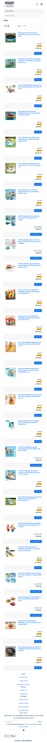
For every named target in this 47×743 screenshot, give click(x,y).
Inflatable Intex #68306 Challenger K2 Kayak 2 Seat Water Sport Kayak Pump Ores (29, 60)
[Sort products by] (32, 25)
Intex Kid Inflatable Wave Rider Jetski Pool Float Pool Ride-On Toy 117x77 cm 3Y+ (29, 472)
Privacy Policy (23, 703)
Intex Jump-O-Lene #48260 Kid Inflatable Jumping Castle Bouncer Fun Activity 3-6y (29, 317)
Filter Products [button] (9, 11)
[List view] (8, 26)
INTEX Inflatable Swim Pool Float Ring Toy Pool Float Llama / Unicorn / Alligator (29, 241)
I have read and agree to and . (23, 725)
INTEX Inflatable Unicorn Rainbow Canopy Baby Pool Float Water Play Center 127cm (29, 265)
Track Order (23, 681)
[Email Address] (20, 721)
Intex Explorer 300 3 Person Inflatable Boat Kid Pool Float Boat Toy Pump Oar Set (29, 113)
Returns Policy (23, 707)
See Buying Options (36, 234)
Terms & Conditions (31, 724)
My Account (23, 677)
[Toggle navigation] (37, 4)
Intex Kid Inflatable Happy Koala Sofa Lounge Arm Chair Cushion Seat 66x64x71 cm (28, 370)
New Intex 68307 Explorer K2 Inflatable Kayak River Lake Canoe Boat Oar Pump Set (29, 548)
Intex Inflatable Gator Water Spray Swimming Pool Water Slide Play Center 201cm (29, 139)
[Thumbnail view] (5, 26)
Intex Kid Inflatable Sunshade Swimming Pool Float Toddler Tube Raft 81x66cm (29, 448)
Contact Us (23, 694)
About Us (23, 690)
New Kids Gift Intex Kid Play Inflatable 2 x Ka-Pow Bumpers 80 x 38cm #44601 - (29, 622)
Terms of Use (23, 699)
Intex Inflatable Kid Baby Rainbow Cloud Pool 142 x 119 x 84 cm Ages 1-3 (29, 165)
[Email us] (23, 730)
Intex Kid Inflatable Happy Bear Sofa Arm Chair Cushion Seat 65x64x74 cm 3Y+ (29, 344)
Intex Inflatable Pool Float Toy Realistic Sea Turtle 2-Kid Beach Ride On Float (28, 191)
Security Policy (23, 710)
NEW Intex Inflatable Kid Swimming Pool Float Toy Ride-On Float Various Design (29, 574)
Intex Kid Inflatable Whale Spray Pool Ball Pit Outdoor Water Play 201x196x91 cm (30, 498)
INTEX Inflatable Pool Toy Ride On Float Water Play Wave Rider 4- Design (29, 217)
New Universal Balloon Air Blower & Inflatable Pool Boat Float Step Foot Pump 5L (29, 648)
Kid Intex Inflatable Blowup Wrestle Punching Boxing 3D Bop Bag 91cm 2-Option (29, 524)
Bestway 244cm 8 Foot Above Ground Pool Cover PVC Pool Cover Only (29, 34)
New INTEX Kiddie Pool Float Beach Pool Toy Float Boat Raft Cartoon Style (29, 598)
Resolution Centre (23, 684)
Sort (19, 26)
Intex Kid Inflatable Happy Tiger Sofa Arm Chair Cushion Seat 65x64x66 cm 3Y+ (30, 396)
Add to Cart (38, 53)
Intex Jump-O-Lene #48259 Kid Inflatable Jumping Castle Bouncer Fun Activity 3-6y (29, 291)
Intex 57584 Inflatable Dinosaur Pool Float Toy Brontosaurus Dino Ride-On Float (30, 86)
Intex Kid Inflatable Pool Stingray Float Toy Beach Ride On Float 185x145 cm (28, 422)
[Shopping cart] (41, 4)
